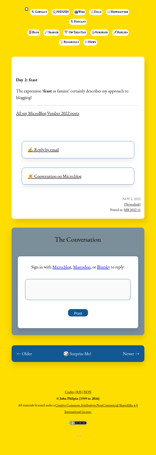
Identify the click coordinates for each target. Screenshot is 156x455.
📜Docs (95, 12)
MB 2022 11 (132, 209)
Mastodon (82, 267)
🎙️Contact (39, 12)
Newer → (131, 356)
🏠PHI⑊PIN (61, 12)
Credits (69, 394)
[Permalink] (132, 204)
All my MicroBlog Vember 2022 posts (47, 113)
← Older (24, 356)
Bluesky (103, 267)
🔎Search (51, 32)
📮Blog (33, 32)
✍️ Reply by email (43, 149)
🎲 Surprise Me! (77, 356)
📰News (90, 42)
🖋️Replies (120, 32)
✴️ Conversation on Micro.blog (54, 176)
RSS (78, 394)
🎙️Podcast (78, 21)
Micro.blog (61, 267)
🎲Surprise (99, 32)
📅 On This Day (75, 32)
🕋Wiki (79, 12)
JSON (87, 394)
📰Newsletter (117, 12)
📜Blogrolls (69, 42)
